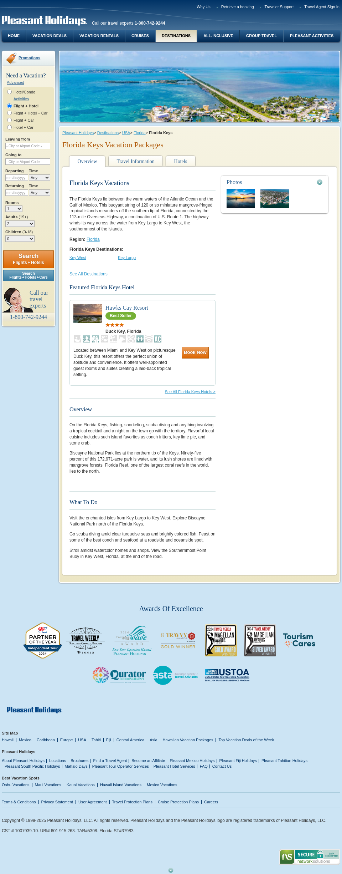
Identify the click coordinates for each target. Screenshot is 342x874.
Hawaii (8, 740)
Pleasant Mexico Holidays (192, 760)
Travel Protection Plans (132, 802)
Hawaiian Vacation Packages (188, 740)
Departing (14, 171)
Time (33, 171)
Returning (14, 186)
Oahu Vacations (16, 785)
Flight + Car (24, 120)
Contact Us (222, 766)
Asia (153, 740)
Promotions (29, 58)
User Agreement (92, 802)
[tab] (274, 182)
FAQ (204, 766)
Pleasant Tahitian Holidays (284, 760)
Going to (13, 155)
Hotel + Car (23, 127)
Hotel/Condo (24, 92)
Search (28, 259)
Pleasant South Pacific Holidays (32, 766)
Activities (21, 99)
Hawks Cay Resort (126, 308)
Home (14, 36)
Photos (234, 182)
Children (19, 232)
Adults (16, 217)
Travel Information (135, 161)
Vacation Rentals (99, 36)
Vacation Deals (49, 36)
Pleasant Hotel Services (174, 766)
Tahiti (96, 740)
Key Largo (127, 257)
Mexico (25, 740)
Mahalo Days (76, 766)
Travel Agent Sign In (322, 7)
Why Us (204, 7)
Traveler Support (279, 7)
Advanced (15, 82)
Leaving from (17, 139)
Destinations (176, 36)
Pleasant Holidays (78, 133)
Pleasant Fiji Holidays (238, 760)
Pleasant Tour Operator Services (120, 766)
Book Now (195, 352)
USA (126, 133)
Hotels (180, 161)
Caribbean (46, 740)
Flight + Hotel (26, 106)
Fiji (108, 740)
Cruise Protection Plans (178, 802)
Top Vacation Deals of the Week (246, 740)
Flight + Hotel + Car (31, 113)
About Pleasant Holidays (23, 760)
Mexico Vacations (162, 785)
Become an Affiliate (148, 760)
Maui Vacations (48, 785)
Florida (140, 133)
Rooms (12, 202)
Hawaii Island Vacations (120, 785)
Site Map (10, 733)
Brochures (79, 760)
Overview (87, 161)
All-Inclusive (218, 36)
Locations (57, 760)
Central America (130, 740)
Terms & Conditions (19, 802)
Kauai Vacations (81, 785)
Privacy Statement (57, 802)
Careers (211, 802)
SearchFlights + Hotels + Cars (28, 275)
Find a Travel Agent (110, 760)
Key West (77, 257)
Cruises (140, 36)
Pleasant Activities (311, 36)
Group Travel (261, 36)
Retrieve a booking (237, 7)
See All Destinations (88, 273)
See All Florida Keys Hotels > (190, 392)
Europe (66, 740)
